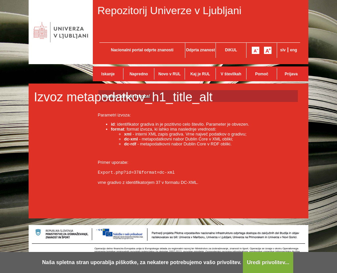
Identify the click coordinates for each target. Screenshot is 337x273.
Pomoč (261, 74)
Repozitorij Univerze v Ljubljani (169, 10)
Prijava (291, 74)
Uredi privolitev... (268, 262)
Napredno (139, 74)
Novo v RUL (169, 74)
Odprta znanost (200, 50)
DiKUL (231, 50)
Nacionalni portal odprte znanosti (142, 50)
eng (293, 50)
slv (283, 50)
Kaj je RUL (200, 74)
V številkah (230, 74)
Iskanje (108, 74)
